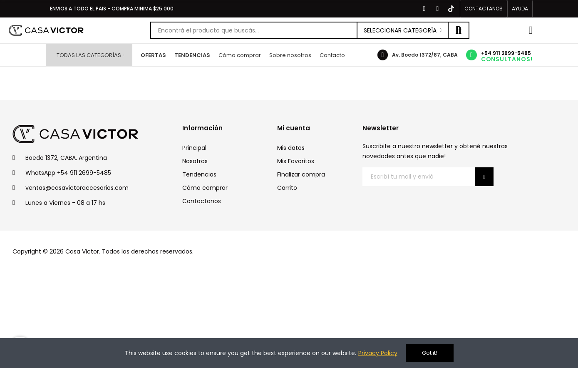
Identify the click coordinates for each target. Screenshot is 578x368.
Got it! (429, 353)
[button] (483, 8)
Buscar (458, 30)
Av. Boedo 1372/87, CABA (425, 54)
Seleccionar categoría (400, 30)
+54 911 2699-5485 (506, 53)
